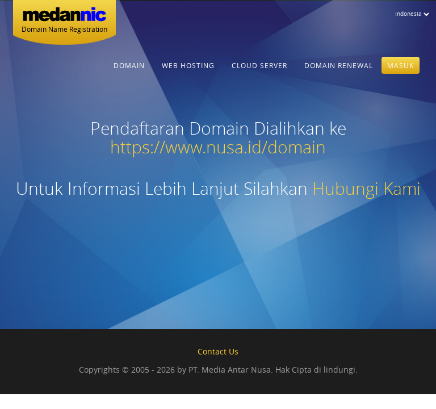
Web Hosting (188, 69)
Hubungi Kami (366, 188)
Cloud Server (259, 69)
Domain (129, 69)
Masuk (400, 69)
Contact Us (218, 351)
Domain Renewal (338, 69)
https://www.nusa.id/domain (218, 147)
